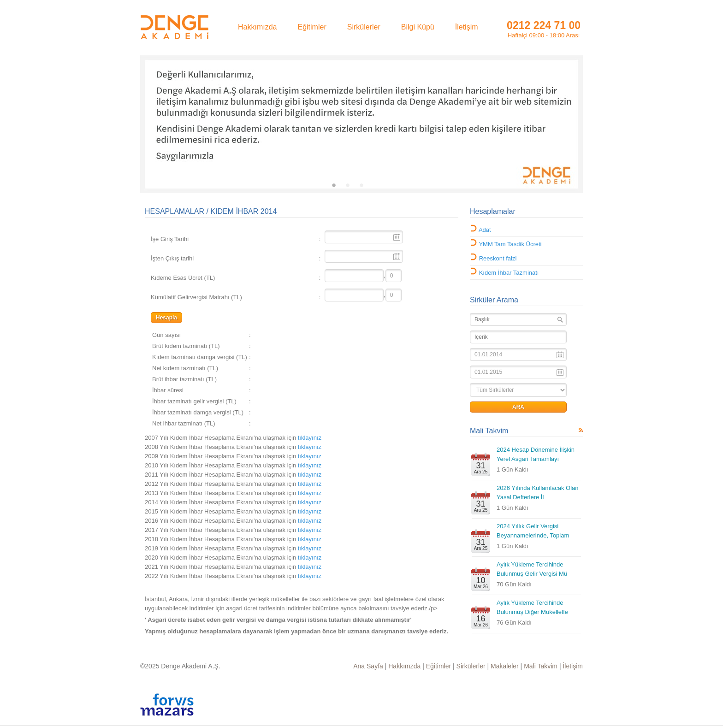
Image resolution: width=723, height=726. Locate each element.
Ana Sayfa (368, 666)
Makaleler (505, 666)
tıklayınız (309, 437)
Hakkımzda (404, 666)
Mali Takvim (489, 431)
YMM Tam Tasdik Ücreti (510, 244)
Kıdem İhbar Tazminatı (509, 272)
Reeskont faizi (498, 258)
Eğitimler (438, 666)
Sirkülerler (471, 666)
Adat (485, 229)
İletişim (573, 666)
